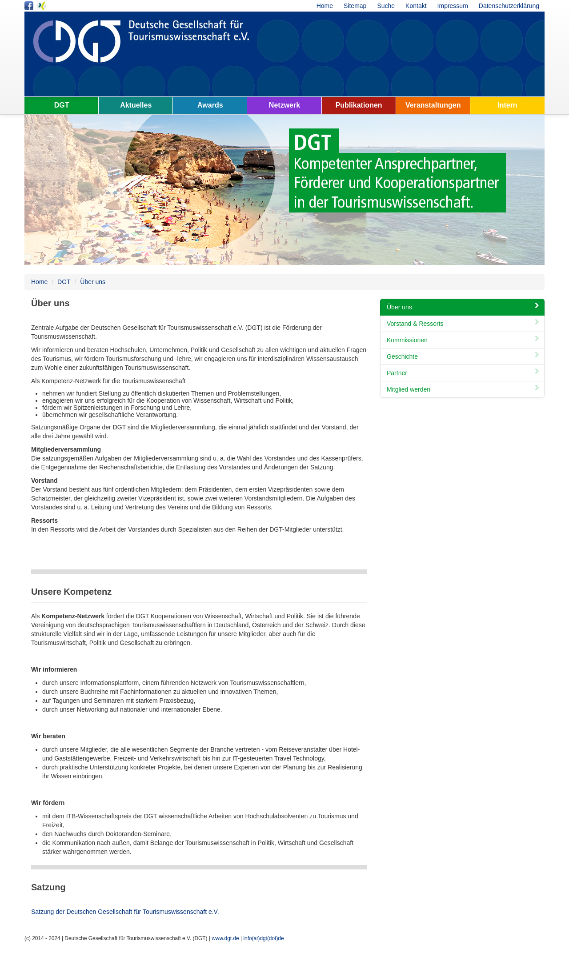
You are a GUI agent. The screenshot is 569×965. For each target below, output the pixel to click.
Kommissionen (464, 340)
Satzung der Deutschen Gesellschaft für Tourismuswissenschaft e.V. (125, 911)
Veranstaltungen (433, 105)
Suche (386, 5)
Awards (210, 105)
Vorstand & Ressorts (464, 323)
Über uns (92, 281)
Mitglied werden (464, 389)
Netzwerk (284, 105)
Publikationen (359, 105)
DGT (61, 105)
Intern (507, 105)
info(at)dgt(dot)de (263, 938)
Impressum (452, 5)
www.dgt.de (225, 938)
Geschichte (464, 356)
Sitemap (355, 5)
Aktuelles (136, 105)
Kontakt (415, 5)
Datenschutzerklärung (509, 5)
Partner (464, 372)
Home (325, 5)
